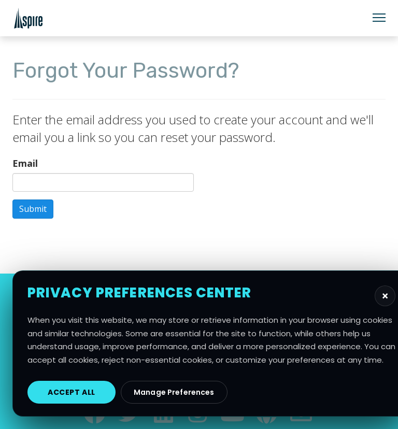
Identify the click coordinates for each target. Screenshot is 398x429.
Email (25, 163)
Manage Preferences (174, 392)
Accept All (71, 392)
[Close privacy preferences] (385, 295)
